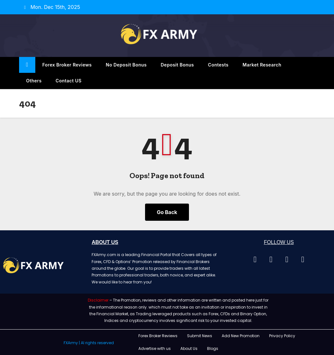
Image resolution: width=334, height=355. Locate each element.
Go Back (167, 212)
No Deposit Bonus (126, 64)
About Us (189, 348)
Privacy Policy (282, 335)
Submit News (199, 335)
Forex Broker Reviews (67, 64)
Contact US (69, 80)
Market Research (262, 64)
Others (34, 80)
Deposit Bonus (177, 64)
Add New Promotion (241, 335)
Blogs (212, 348)
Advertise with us (154, 348)
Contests (218, 64)
